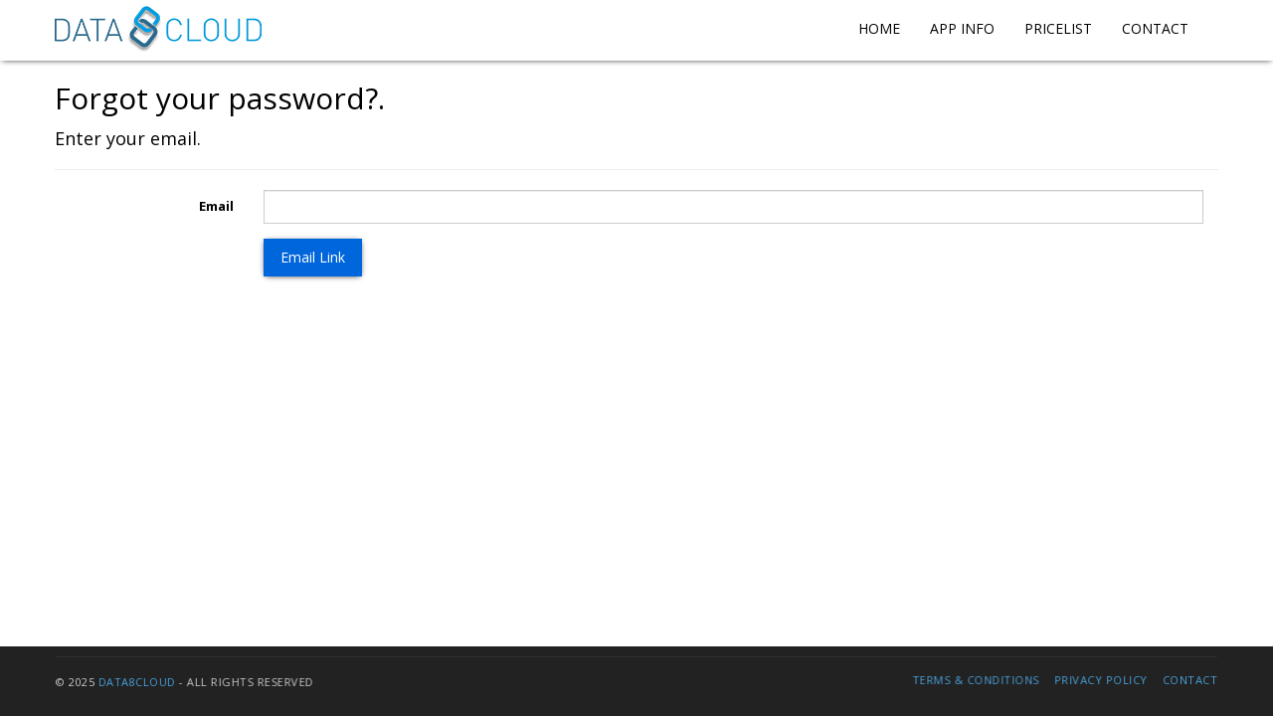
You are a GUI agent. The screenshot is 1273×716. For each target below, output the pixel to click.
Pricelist (1058, 28)
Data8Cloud (141, 681)
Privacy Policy (1096, 679)
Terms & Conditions (972, 679)
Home (879, 28)
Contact (1155, 28)
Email (216, 206)
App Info (962, 28)
